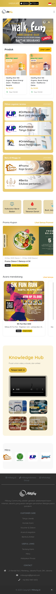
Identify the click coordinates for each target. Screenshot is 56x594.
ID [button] (51, 3)
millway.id (11, 477)
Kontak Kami (28, 523)
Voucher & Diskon (28, 527)
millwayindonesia (28, 477)
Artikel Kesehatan (36, 409)
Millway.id (36, 590)
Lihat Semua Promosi (44, 222)
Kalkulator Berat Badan (12, 207)
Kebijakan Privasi (28, 558)
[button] (54, 11)
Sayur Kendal (12, 92)
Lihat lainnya (48, 277)
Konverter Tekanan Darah (32, 207)
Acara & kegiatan (28, 532)
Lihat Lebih (45, 49)
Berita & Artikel (28, 537)
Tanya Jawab (28, 518)
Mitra (28, 554)
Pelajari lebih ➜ (17, 370)
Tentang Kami (28, 549)
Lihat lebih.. (47, 104)
